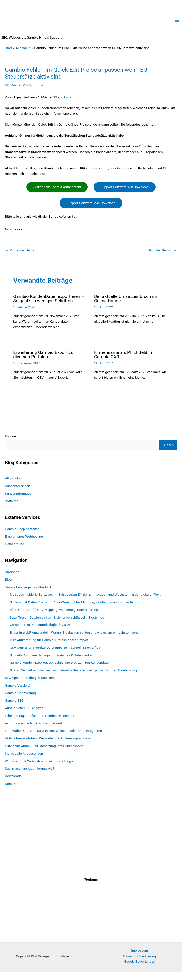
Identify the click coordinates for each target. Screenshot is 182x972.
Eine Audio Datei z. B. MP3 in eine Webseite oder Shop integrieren (53, 731)
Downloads (13, 776)
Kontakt (10, 784)
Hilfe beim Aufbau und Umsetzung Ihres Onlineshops (44, 746)
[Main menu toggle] (177, 22)
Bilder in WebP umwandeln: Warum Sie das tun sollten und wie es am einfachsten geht (74, 632)
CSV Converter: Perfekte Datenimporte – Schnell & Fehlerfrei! (55, 647)
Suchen (10, 436)
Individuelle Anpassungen (24, 753)
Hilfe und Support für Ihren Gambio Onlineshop (39, 716)
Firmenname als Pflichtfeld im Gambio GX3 (123, 354)
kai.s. (68, 97)
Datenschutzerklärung (139, 956)
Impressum (139, 950)
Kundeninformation (19, 493)
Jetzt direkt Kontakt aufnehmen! (57, 187)
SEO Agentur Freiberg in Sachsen (29, 678)
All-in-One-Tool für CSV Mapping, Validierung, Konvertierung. (54, 610)
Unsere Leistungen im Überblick (28, 587)
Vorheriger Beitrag (20, 250)
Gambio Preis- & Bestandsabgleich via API (41, 625)
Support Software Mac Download (90, 203)
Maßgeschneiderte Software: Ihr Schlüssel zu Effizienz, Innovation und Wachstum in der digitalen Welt (85, 594)
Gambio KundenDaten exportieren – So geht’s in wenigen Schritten (48, 298)
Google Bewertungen (139, 961)
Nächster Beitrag (162, 250)
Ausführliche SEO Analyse (24, 708)
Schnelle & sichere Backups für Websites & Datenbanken (52, 655)
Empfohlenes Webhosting (24, 536)
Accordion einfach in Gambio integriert (33, 723)
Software (11, 501)
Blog (8, 579)
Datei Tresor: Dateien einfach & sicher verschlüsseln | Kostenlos (57, 617)
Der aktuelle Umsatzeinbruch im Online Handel (125, 298)
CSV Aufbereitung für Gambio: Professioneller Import (49, 640)
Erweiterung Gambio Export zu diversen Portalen (43, 354)
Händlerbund (14, 544)
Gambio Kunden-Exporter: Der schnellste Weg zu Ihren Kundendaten (60, 662)
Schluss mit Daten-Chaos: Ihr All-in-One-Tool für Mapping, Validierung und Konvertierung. (75, 602)
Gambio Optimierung (20, 693)
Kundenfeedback (17, 486)
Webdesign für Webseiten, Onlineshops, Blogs (39, 761)
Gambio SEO (14, 700)
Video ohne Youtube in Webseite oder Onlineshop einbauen (48, 738)
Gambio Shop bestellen (22, 529)
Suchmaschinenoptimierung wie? (29, 768)
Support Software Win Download (124, 187)
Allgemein (12, 478)
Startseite (12, 572)
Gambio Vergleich (18, 685)
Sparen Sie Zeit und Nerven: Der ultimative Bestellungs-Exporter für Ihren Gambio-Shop (74, 670)
